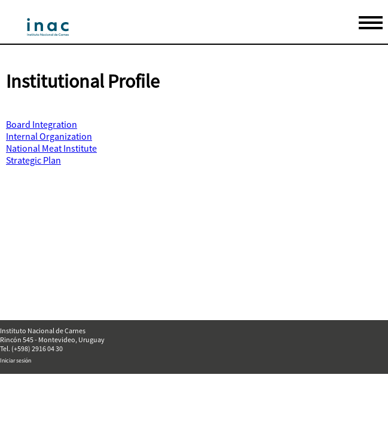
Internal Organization (49, 136)
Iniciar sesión (15, 360)
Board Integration (41, 124)
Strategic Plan (33, 160)
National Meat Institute (51, 148)
